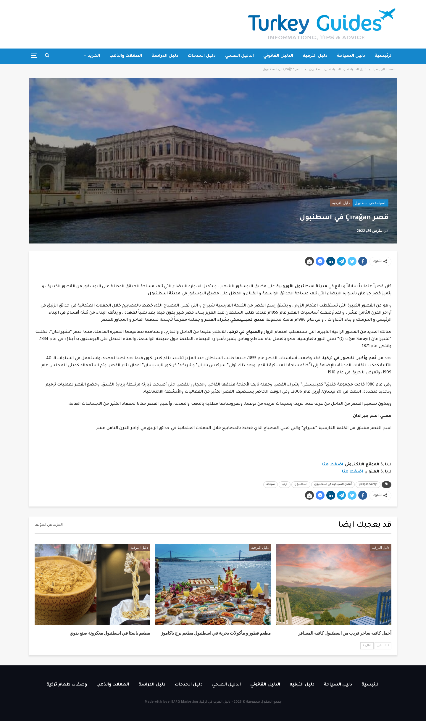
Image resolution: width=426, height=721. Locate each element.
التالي (367, 645)
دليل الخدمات (202, 56)
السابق (383, 645)
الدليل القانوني (278, 56)
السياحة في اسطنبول (370, 203)
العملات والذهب (125, 56)
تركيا (285, 484)
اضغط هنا (332, 464)
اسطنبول (300, 484)
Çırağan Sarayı (368, 484)
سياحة (270, 484)
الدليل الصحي (239, 56)
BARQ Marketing (184, 702)
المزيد (94, 56)
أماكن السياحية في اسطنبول (333, 484)
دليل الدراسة (164, 56)
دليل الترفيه (315, 56)
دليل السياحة (351, 56)
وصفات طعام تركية (66, 685)
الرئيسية (384, 56)
